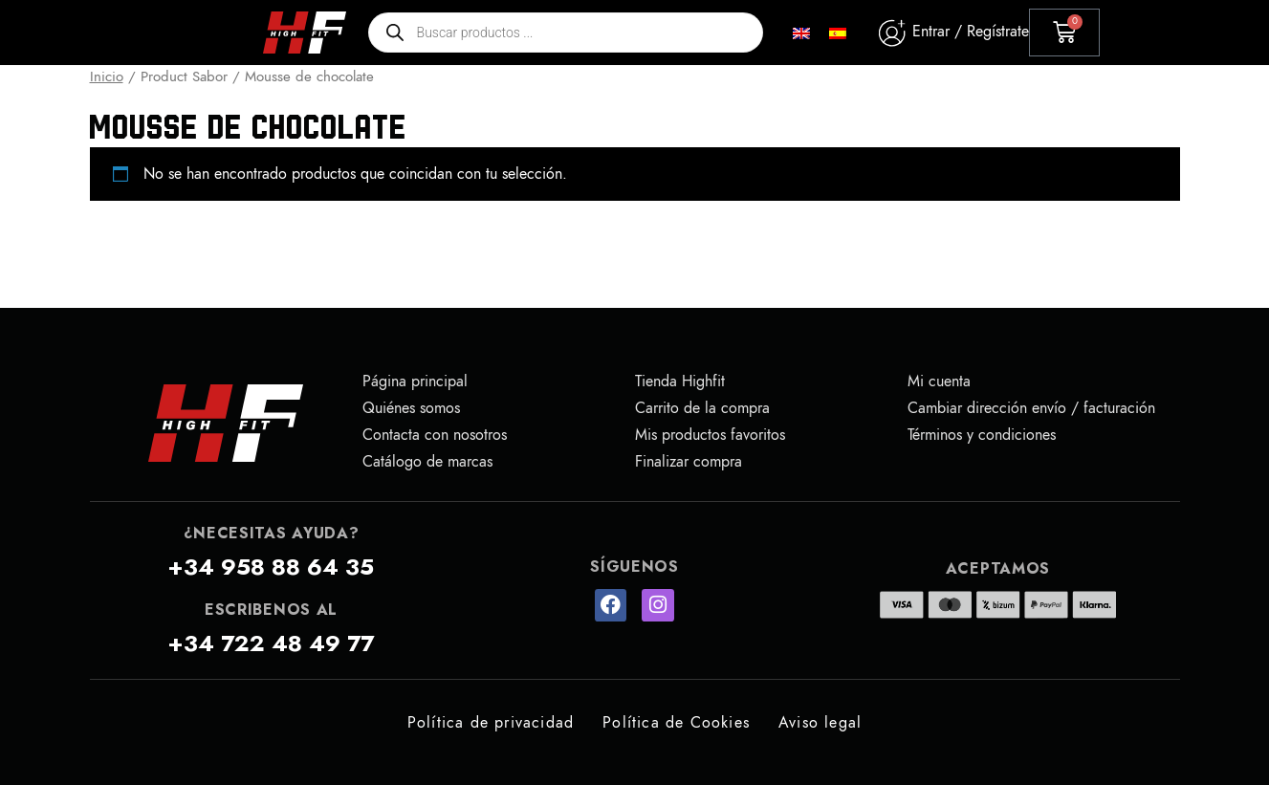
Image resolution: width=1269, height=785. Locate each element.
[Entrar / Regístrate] (892, 33)
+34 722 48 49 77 (270, 643)
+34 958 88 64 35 (270, 567)
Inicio (106, 76)
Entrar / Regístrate (970, 31)
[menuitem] (801, 33)
